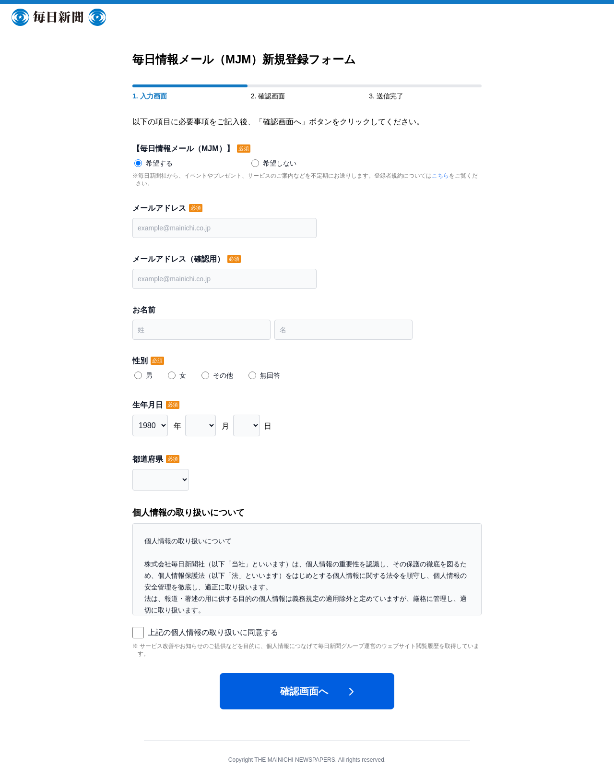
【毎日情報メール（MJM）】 (184, 148)
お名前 (143, 310)
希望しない (279, 163)
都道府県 (148, 459)
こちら (440, 175)
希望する (159, 163)
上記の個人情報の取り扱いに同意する (213, 632)
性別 (141, 361)
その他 (223, 375)
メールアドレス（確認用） (179, 259)
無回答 (270, 375)
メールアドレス (160, 208)
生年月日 (148, 405)
